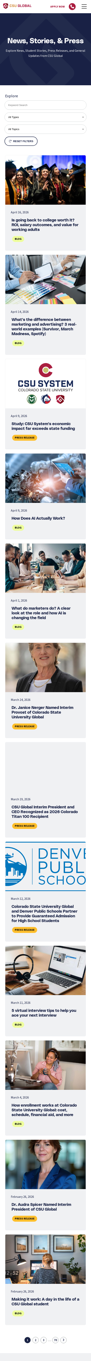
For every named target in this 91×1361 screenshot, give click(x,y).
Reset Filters (21, 141)
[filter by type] (45, 117)
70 (55, 1340)
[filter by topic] (45, 129)
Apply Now (57, 7)
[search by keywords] (45, 105)
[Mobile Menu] (84, 7)
